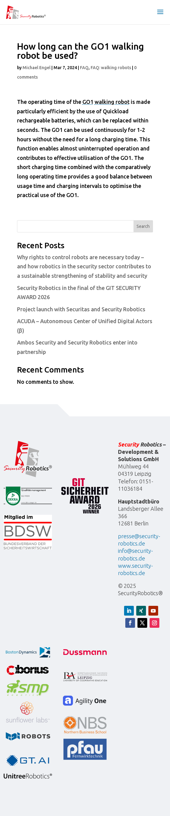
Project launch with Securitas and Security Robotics (81, 309)
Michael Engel (36, 67)
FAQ (84, 67)
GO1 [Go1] (87, 102)
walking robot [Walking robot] (112, 102)
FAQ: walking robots (111, 67)
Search (143, 226)
